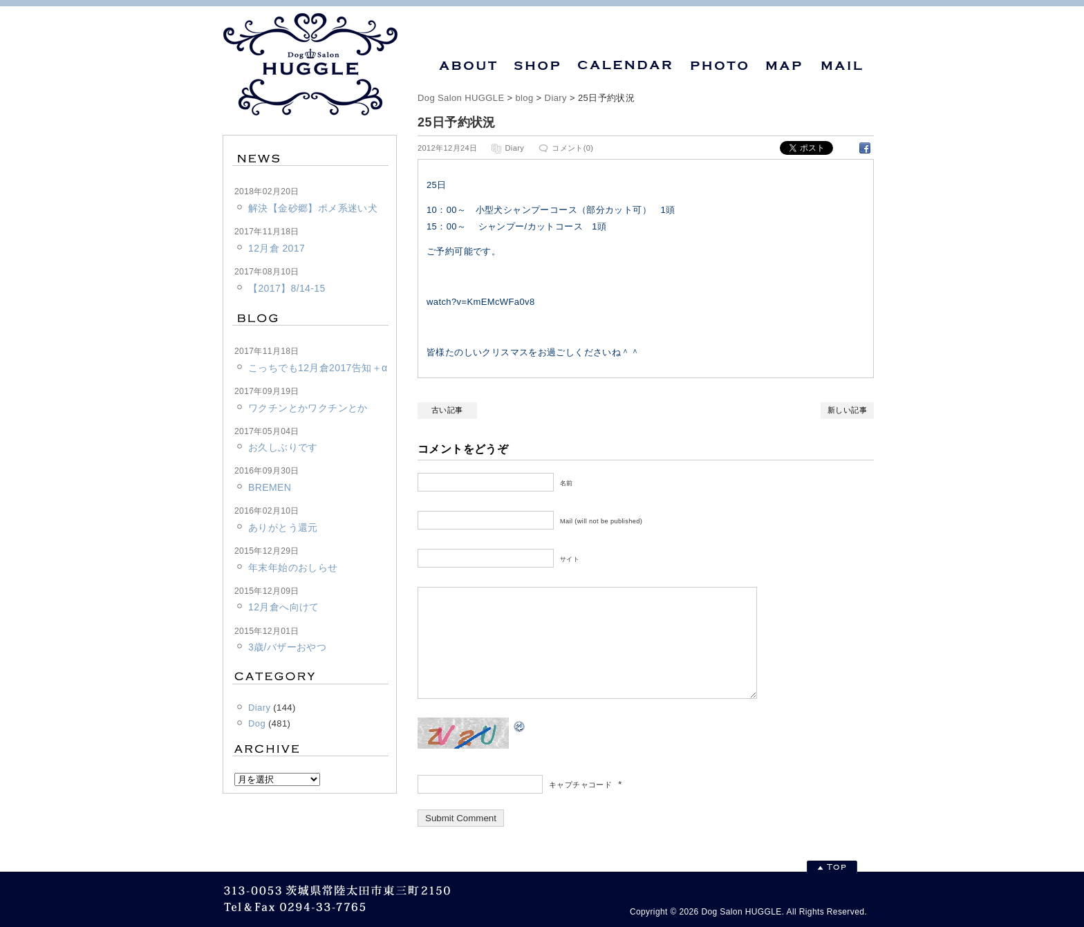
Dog (256, 723)
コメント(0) (572, 148)
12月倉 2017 (276, 248)
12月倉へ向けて (283, 606)
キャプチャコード (580, 805)
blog (524, 98)
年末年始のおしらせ (293, 567)
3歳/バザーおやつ (287, 647)
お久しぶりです (283, 447)
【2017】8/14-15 (287, 288)
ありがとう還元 (283, 527)
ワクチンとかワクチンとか (308, 407)
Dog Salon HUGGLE (461, 98)
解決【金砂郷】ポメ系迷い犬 (312, 208)
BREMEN (269, 487)
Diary (556, 98)
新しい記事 (847, 410)
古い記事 (447, 410)
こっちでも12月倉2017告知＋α (317, 367)
